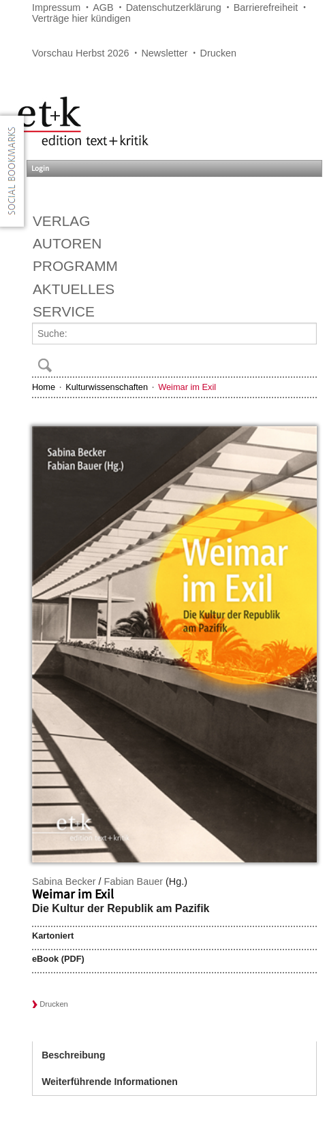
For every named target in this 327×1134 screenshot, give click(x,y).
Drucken (218, 53)
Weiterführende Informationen (110, 1081)
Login (40, 168)
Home (43, 387)
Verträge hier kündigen (81, 18)
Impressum (56, 7)
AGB (103, 7)
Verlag (61, 221)
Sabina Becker (64, 881)
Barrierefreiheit (266, 7)
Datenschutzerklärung (173, 7)
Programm (75, 266)
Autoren (67, 243)
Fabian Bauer (133, 881)
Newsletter (164, 53)
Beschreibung (73, 1055)
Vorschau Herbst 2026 (80, 53)
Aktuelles (73, 289)
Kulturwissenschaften (106, 387)
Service (64, 311)
